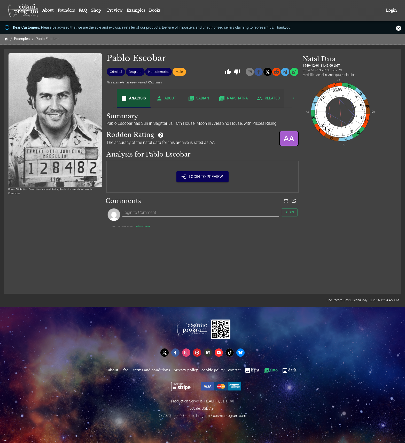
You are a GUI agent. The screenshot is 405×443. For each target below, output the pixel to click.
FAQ (83, 10)
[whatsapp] (294, 72)
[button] (116, 72)
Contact (234, 370)
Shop (96, 10)
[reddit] (276, 72)
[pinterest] (197, 352)
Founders (66, 10)
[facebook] (258, 72)
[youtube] (219, 352)
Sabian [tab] (198, 98)
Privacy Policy (185, 370)
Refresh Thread (143, 226)
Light (252, 370)
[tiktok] (229, 352)
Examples (136, 10)
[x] (267, 72)
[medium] (208, 352)
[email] (250, 72)
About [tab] (166, 98)
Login (391, 10)
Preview (114, 10)
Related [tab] (268, 98)
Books (154, 10)
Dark (289, 370)
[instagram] (186, 352)
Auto (270, 370)
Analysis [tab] (133, 98)
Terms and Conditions (151, 370)
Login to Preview (202, 176)
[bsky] (240, 352)
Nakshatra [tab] (233, 98)
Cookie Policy (213, 370)
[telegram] (285, 72)
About (47, 10)
